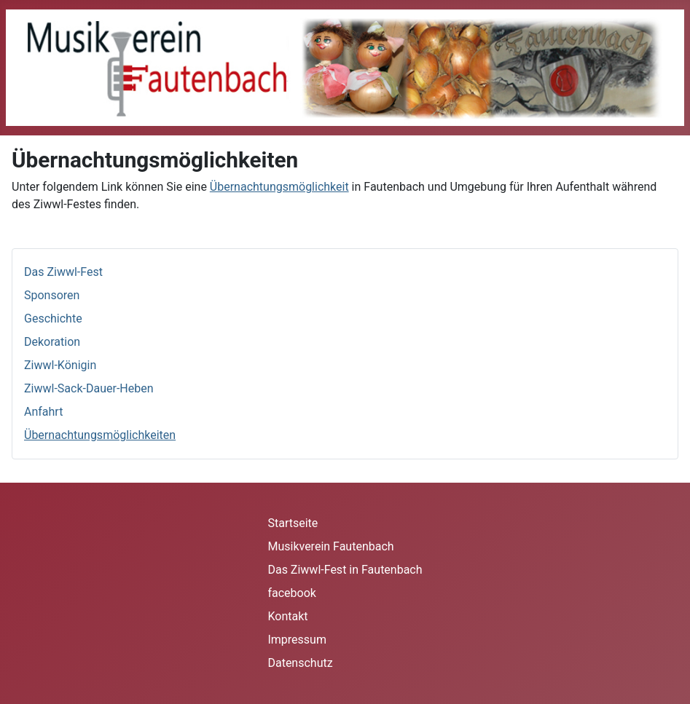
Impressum (296, 639)
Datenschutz (299, 663)
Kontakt (287, 616)
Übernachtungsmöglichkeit (279, 187)
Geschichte (53, 318)
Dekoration (52, 342)
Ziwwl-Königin (60, 365)
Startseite (292, 523)
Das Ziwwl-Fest (63, 272)
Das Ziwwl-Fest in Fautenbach (344, 570)
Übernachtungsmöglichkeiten (100, 435)
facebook (291, 593)
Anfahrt (43, 412)
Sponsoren (51, 295)
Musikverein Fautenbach (330, 546)
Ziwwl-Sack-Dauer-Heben (89, 388)
